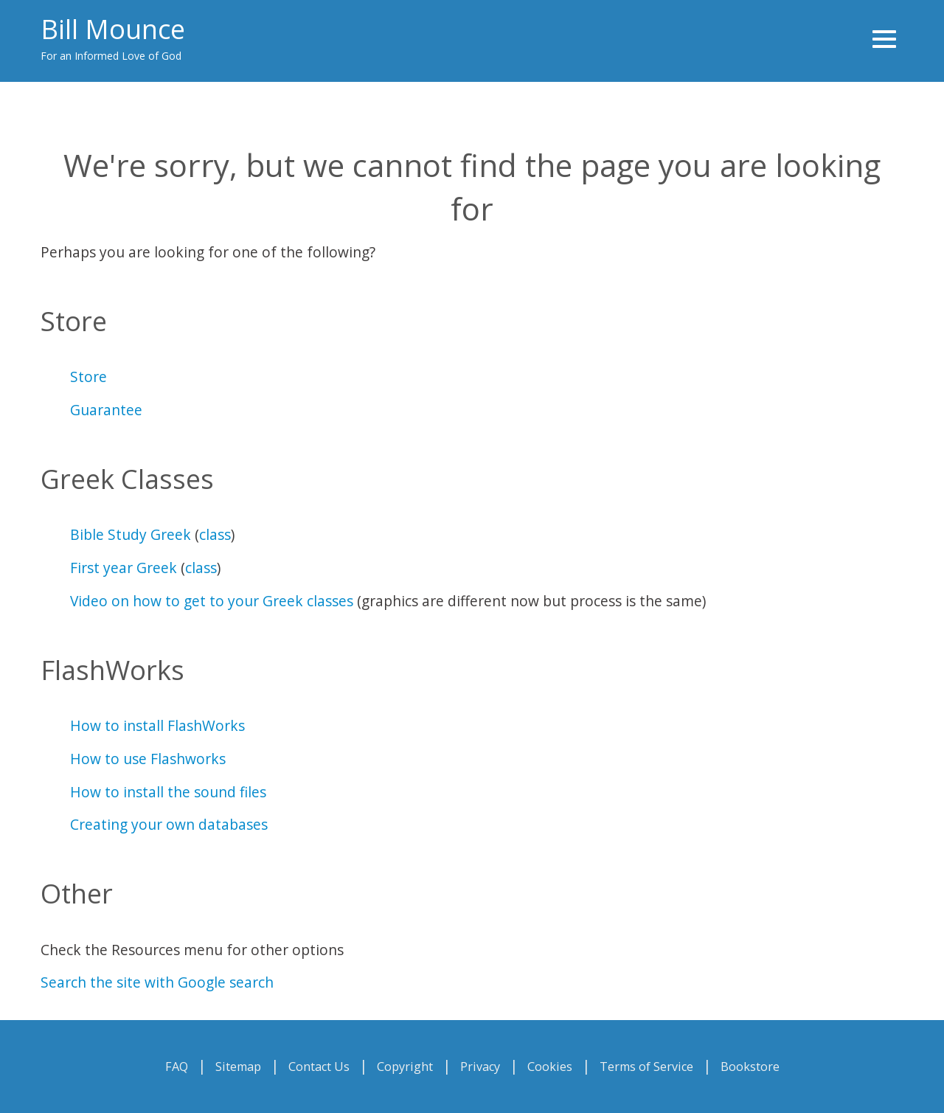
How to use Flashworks (148, 759)
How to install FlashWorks (157, 725)
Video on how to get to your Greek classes (211, 601)
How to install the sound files (168, 792)
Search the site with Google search (157, 982)
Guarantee (106, 410)
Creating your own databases (169, 824)
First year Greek (123, 568)
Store (88, 376)
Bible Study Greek (130, 534)
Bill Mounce (113, 29)
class (215, 534)
